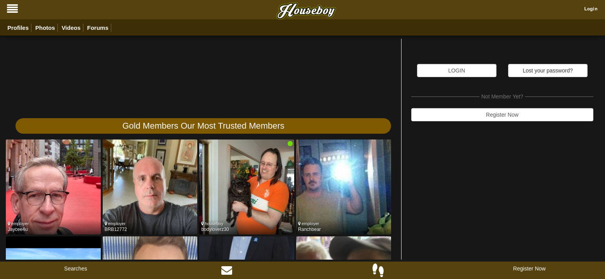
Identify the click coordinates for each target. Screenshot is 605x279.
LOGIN (456, 70)
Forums (98, 27)
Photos (45, 27)
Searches (75, 268)
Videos (71, 27)
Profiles (18, 27)
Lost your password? (548, 70)
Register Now (502, 115)
